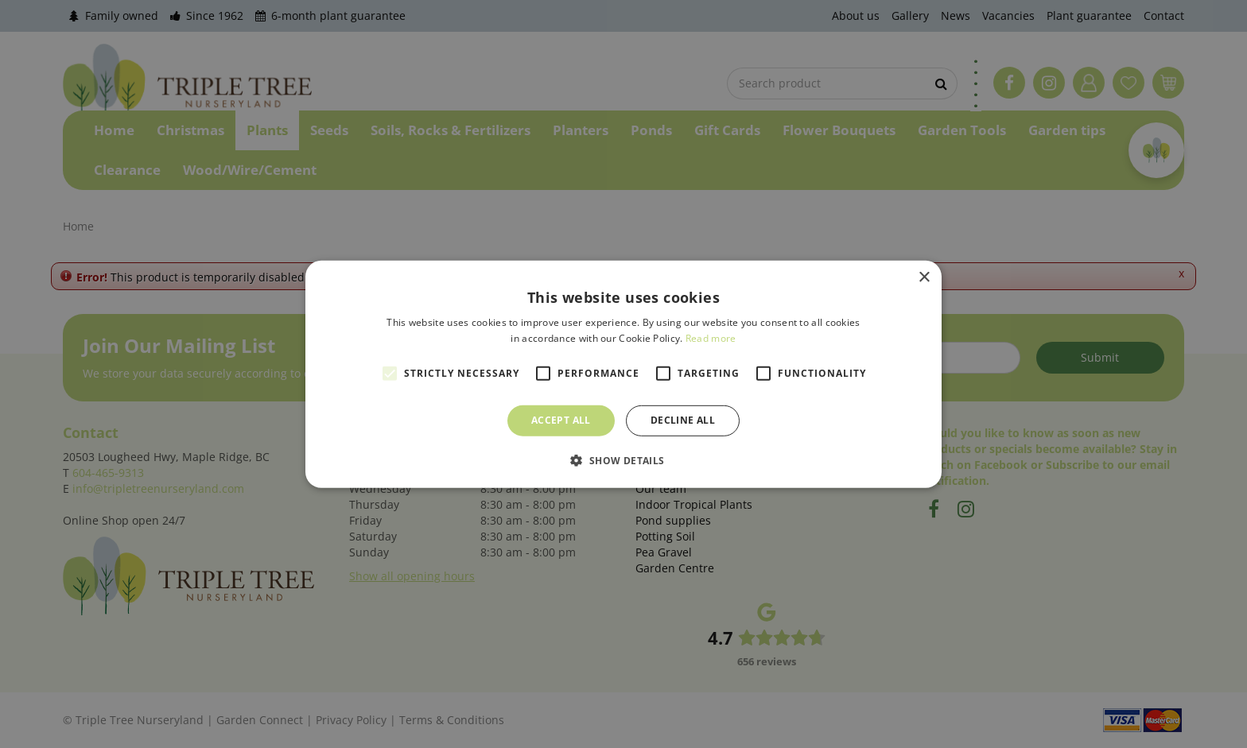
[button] (623, 460)
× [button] (924, 277)
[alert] (623, 374)
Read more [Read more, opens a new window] (711, 338)
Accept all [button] (561, 420)
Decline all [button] (683, 420)
